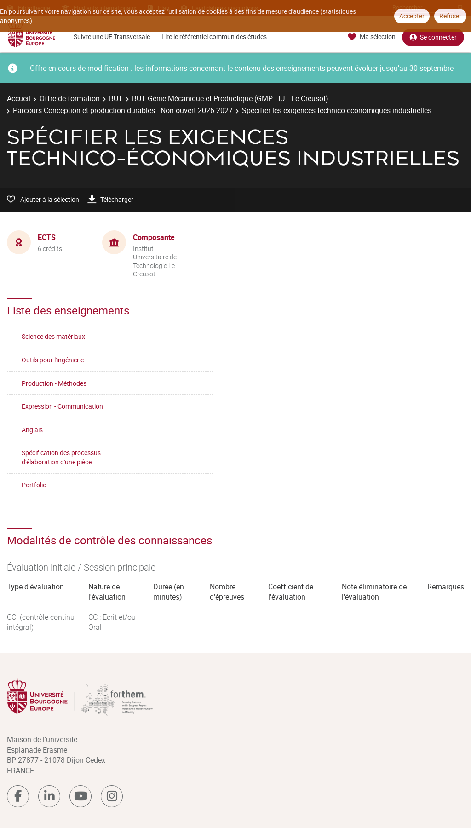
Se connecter (433, 37)
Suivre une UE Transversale (112, 36)
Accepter (412, 15)
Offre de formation (70, 98)
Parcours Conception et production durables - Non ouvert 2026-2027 (123, 110)
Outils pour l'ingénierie (53, 359)
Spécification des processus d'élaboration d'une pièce (61, 457)
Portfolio (34, 484)
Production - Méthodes (54, 383)
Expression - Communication (62, 406)
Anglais (32, 429)
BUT (116, 98)
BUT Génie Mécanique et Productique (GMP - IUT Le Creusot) (230, 98)
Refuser (450, 15)
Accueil (18, 98)
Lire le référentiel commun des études (214, 36)
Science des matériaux (53, 336)
